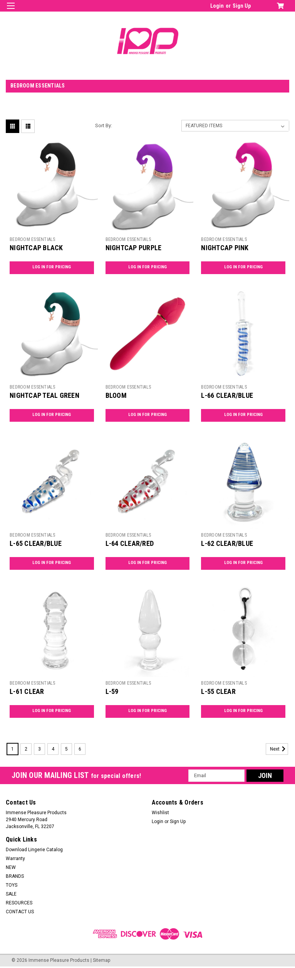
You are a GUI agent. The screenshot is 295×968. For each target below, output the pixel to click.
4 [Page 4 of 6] (53, 749)
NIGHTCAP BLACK (36, 248)
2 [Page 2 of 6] (26, 749)
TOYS (11, 885)
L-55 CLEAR (218, 691)
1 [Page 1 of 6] (12, 749)
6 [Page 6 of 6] (80, 749)
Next (279, 749)
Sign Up (242, 6)
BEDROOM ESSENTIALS (32, 239)
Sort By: (103, 125)
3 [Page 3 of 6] (39, 749)
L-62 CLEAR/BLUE (227, 543)
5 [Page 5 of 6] (66, 749)
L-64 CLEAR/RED (130, 543)
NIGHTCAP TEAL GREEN (44, 395)
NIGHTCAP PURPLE (134, 248)
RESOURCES (19, 903)
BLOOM (116, 395)
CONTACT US (20, 911)
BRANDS (15, 876)
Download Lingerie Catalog (34, 849)
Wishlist (160, 812)
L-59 (112, 691)
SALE (11, 894)
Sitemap (101, 960)
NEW (11, 867)
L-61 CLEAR (27, 691)
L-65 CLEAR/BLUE (36, 543)
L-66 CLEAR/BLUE (227, 395)
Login (217, 6)
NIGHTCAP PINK (224, 248)
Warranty (15, 858)
